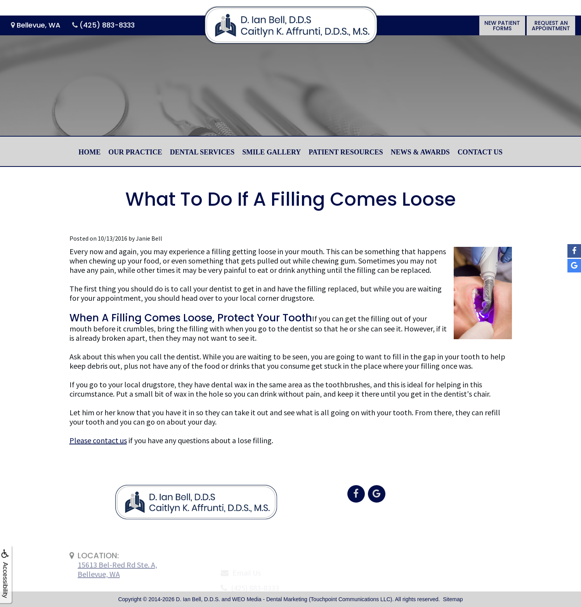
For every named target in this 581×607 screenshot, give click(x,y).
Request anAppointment (551, 25)
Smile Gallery (271, 152)
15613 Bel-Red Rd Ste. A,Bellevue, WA (117, 586)
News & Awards (420, 152)
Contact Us (480, 152)
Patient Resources (346, 152)
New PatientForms (502, 25)
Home (89, 152)
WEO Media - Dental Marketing (269, 599)
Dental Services (202, 152)
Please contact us (98, 440)
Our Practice (135, 152)
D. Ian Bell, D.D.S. (198, 599)
